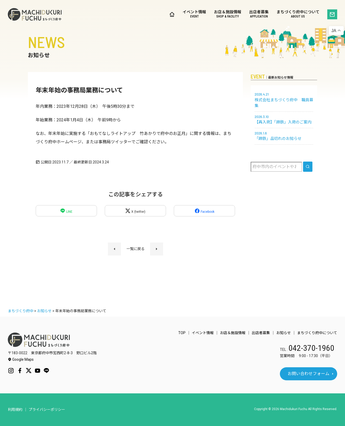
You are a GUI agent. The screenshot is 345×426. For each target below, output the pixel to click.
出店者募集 (259, 14)
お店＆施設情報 (227, 14)
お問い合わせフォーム (308, 373)
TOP (182, 333)
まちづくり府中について (297, 14)
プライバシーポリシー (47, 409)
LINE (66, 211)
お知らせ (283, 333)
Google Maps (21, 359)
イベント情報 (194, 14)
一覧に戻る (135, 249)
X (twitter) (135, 211)
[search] (307, 167)
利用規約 (15, 409)
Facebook (204, 211)
